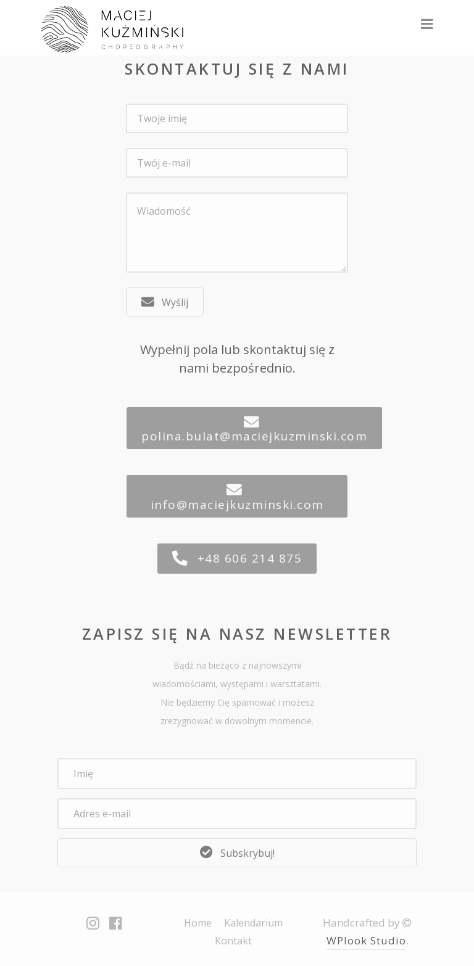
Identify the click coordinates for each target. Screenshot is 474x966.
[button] (165, 301)
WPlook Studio (366, 940)
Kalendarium (253, 923)
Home (198, 923)
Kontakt (233, 940)
